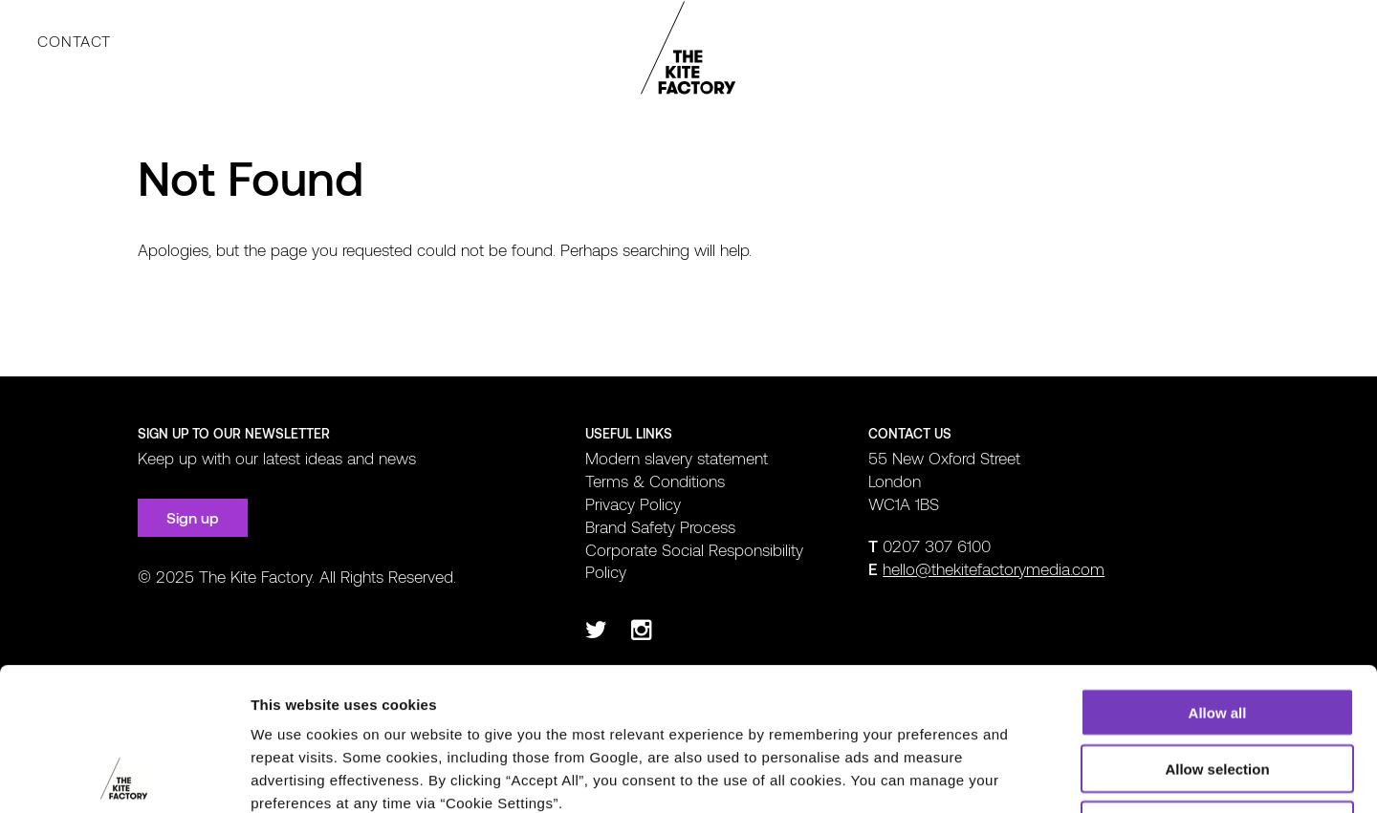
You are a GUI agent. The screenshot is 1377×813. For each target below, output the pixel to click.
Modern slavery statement (676, 457)
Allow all (1218, 578)
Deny (1217, 691)
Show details (1003, 775)
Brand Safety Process (660, 526)
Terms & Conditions (655, 480)
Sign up (192, 517)
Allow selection (1217, 635)
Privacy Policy (633, 503)
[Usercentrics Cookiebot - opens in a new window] (124, 775)
